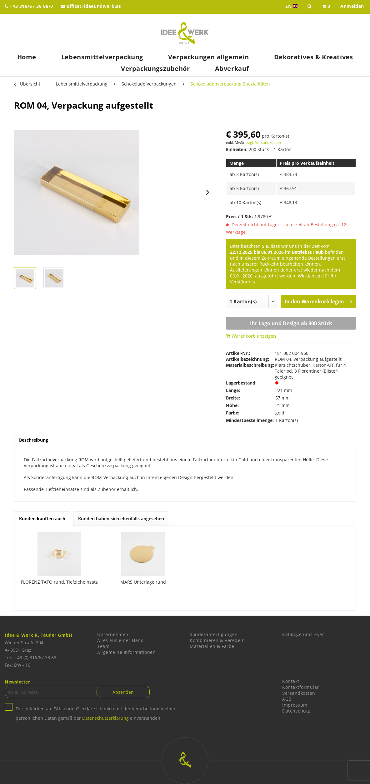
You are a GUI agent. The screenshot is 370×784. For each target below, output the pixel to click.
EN (292, 6)
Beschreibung (33, 440)
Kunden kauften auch (42, 519)
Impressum (295, 705)
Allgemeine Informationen (126, 652)
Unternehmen (112, 634)
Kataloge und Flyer (303, 634)
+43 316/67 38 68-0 (29, 6)
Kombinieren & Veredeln (217, 640)
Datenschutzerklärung (105, 718)
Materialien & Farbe (212, 646)
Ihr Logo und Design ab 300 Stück (291, 323)
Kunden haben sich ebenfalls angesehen (121, 519)
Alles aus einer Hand (120, 640)
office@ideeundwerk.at (91, 6)
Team (103, 646)
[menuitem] (326, 7)
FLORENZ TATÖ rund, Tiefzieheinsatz (59, 582)
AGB (287, 699)
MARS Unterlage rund (143, 582)
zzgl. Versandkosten (263, 142)
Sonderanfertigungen (214, 634)
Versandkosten (298, 693)
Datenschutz (296, 711)
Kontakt (290, 681)
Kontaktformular (300, 687)
